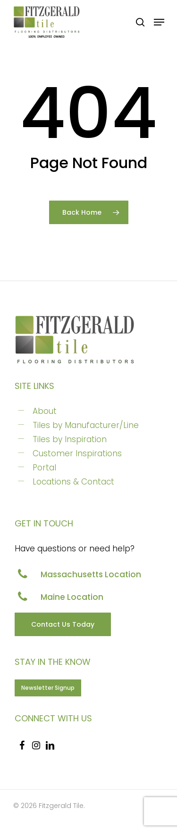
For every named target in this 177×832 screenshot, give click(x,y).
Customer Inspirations (77, 453)
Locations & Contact (73, 481)
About (45, 411)
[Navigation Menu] (159, 22)
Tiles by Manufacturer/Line (86, 425)
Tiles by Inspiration (70, 439)
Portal (44, 467)
